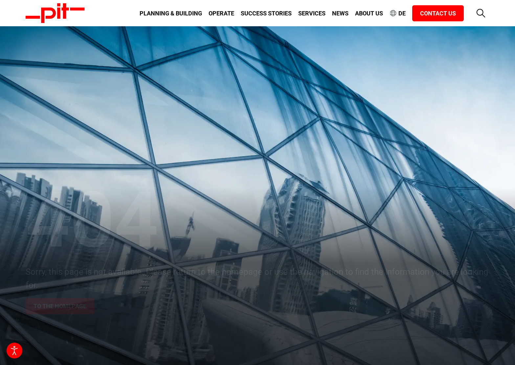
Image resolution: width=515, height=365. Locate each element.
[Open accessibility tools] (14, 350)
